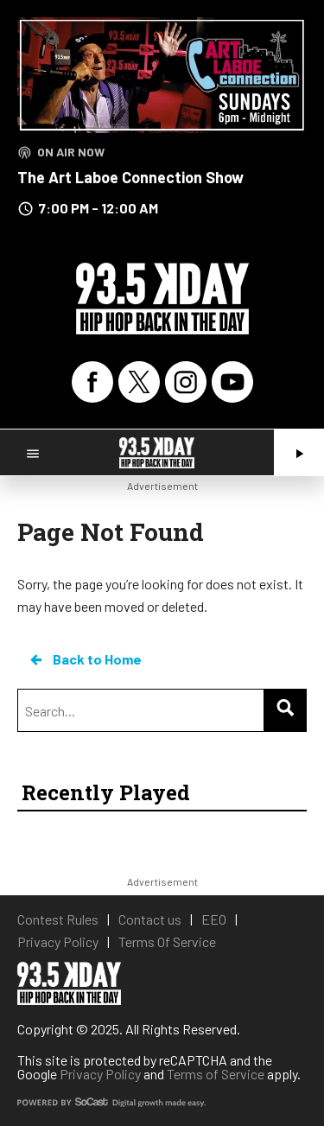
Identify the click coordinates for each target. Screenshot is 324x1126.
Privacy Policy (100, 1074)
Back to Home (85, 659)
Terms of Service (215, 1074)
